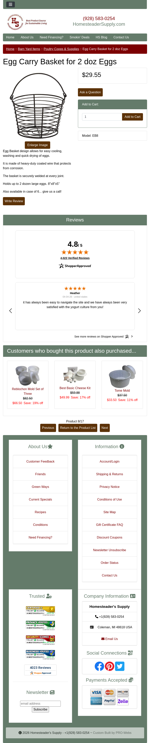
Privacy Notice (110, 486)
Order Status (110, 562)
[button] (10, 310)
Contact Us (121, 37)
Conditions (40, 524)
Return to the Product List (78, 427)
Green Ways (40, 486)
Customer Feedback (40, 461)
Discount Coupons (109, 537)
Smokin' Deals (79, 37)
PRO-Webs (123, 732)
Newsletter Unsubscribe (109, 550)
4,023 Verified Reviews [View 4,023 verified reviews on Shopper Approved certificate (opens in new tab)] (74, 258)
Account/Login (109, 461)
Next (105, 427)
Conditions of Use (109, 499)
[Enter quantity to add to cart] (102, 117)
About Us (27, 37)
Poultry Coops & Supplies (61, 49)
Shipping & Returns (109, 474)
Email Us (109, 639)
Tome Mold (122, 390)
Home (10, 37)
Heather (75, 293)
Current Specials (40, 499)
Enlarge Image (37, 145)
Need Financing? (51, 37)
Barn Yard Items (29, 49)
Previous (48, 427)
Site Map (109, 512)
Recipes (40, 512)
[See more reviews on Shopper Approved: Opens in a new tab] (98, 336)
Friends (40, 474)
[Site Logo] (27, 22)
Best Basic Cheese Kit (75, 388)
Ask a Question (90, 92)
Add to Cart (132, 116)
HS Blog (101, 37)
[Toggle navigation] (10, 4)
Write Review (14, 201)
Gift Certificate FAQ (109, 524)
